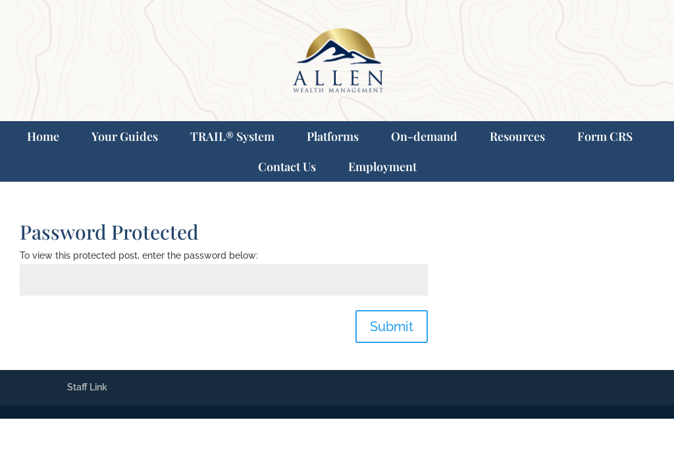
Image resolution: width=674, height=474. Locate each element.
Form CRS (605, 136)
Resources (517, 136)
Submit (391, 326)
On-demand (424, 136)
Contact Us (287, 166)
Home (43, 136)
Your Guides (124, 136)
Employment (382, 166)
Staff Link (87, 387)
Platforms (333, 136)
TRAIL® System (232, 136)
